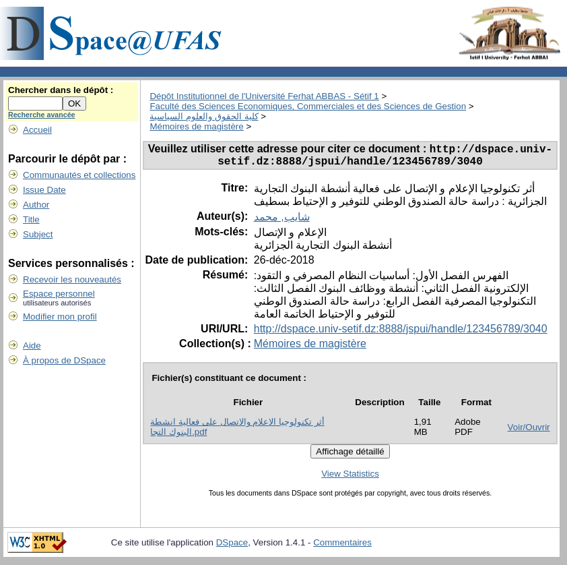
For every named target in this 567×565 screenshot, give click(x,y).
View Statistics (350, 478)
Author (36, 205)
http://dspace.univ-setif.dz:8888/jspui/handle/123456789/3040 (400, 333)
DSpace (232, 547)
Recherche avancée (41, 115)
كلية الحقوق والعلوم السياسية (203, 116)
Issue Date (44, 190)
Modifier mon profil (60, 316)
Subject (38, 234)
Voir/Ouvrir (529, 432)
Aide (32, 345)
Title (31, 219)
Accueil (37, 130)
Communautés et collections (79, 175)
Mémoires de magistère (196, 126)
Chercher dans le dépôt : (60, 90)
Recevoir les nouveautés (72, 279)
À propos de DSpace (64, 360)
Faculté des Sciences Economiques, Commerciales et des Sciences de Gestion (307, 106)
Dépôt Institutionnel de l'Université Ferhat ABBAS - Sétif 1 (263, 96)
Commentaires (342, 547)
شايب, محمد (282, 221)
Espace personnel (59, 294)
